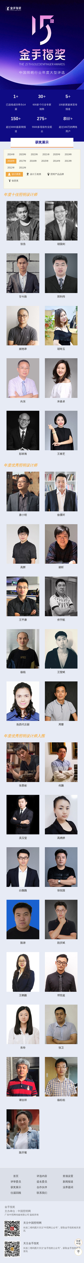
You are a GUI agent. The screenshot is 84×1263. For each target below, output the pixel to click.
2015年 (45, 161)
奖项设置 (68, 1176)
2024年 (11, 154)
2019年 (68, 154)
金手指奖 (10, 1206)
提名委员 (42, 1181)
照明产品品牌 (55, 174)
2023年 (22, 154)
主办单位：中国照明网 (18, 1211)
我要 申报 (78, 1242)
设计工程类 (33, 174)
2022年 (34, 154)
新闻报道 (68, 1181)
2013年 (68, 161)
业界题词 (68, 1187)
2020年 (56, 154)
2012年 (11, 167)
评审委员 (16, 1181)
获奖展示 (16, 1187)
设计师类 (14, 174)
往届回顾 (16, 1192)
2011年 (22, 167)
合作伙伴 (42, 1187)
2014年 (56, 161)
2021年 (46, 154)
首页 (15, 1176)
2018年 (11, 161)
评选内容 (42, 1176)
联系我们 (42, 1192)
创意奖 (13, 180)
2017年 (22, 161)
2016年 (33, 161)
